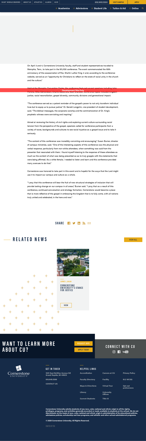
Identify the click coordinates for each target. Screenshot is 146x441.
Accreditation (86, 373)
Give (56, 2)
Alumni (48, 2)
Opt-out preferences (128, 386)
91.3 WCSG (127, 379)
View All (133, 239)
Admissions (82, 8)
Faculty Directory (87, 379)
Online (135, 8)
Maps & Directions (88, 385)
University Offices (107, 393)
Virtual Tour (108, 385)
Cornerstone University (18, 371)
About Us (27, 2)
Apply (137, 2)
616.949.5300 (101, 2)
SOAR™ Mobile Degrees (10, 2)
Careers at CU (109, 373)
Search (142, 8)
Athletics (38, 2)
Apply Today (83, 349)
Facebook (119, 351)
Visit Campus (118, 2)
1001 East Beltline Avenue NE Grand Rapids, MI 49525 (58, 374)
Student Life (100, 8)
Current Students (87, 398)
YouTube (125, 352)
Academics (64, 8)
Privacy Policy (129, 373)
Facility (106, 379)
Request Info (83, 343)
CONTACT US (51, 383)
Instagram (114, 351)
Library (83, 392)
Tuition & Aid (119, 8)
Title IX (106, 398)
